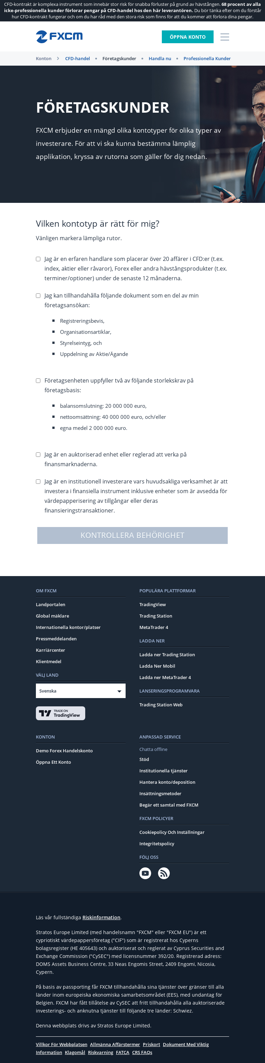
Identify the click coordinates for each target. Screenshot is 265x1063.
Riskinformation (101, 917)
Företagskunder (119, 58)
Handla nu (160, 58)
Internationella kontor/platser (68, 627)
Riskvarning (100, 1052)
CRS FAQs (142, 1052)
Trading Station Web (161, 705)
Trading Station (155, 616)
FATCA (122, 1052)
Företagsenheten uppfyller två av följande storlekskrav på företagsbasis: (137, 406)
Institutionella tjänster (163, 771)
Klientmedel (48, 661)
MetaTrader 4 (153, 627)
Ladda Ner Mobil (157, 666)
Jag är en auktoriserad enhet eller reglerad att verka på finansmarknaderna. (116, 459)
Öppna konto (188, 37)
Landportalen (50, 604)
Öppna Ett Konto (53, 762)
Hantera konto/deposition (167, 782)
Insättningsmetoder (160, 793)
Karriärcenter (50, 650)
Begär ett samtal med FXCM (168, 805)
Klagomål (75, 1052)
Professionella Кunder (207, 58)
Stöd (144, 759)
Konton (43, 58)
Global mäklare (52, 616)
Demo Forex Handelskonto (64, 750)
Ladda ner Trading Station (167, 654)
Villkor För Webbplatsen (61, 1044)
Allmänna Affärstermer (115, 1044)
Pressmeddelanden (56, 639)
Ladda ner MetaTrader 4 (165, 677)
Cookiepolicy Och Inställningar (172, 832)
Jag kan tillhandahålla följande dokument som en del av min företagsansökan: (137, 326)
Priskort (151, 1044)
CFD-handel (77, 58)
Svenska (48, 691)
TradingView (152, 604)
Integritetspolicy (156, 843)
